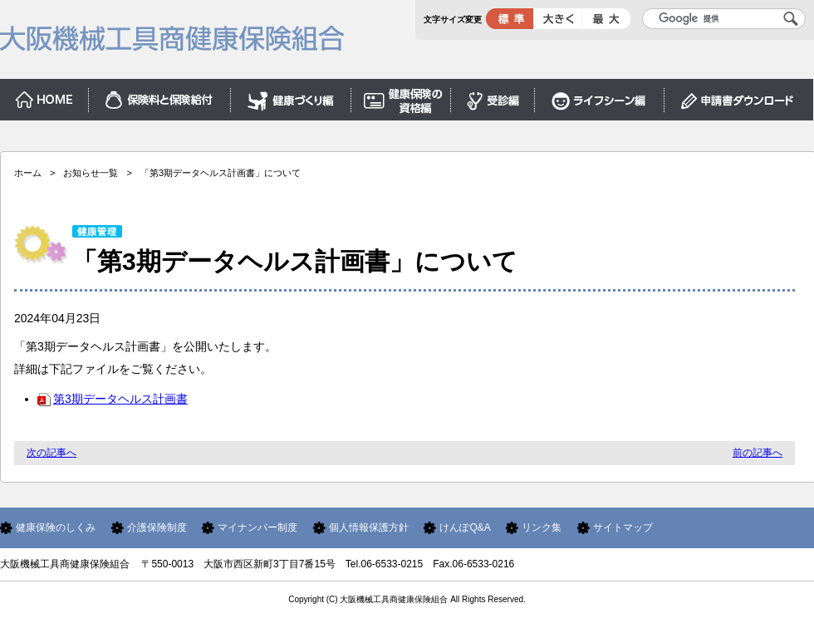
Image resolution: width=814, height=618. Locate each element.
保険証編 (401, 96)
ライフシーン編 (599, 96)
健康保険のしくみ (56, 527)
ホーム (44, 96)
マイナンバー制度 (257, 527)
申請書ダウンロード (738, 96)
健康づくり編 (291, 96)
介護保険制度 (157, 527)
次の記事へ (51, 453)
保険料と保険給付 (160, 96)
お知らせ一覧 (90, 173)
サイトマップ (623, 527)
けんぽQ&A (464, 527)
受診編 (493, 96)
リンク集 (541, 527)
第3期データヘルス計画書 (112, 398)
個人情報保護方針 (369, 527)
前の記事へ (757, 453)
